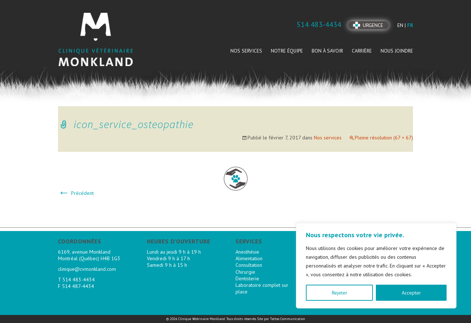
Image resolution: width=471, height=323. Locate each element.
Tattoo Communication (287, 318)
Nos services (246, 50)
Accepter (411, 292)
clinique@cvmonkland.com (87, 269)
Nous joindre (397, 50)
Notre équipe (287, 50)
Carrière (362, 50)
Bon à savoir (327, 50)
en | (402, 25)
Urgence (373, 25)
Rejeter (339, 292)
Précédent (76, 193)
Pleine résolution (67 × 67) (384, 137)
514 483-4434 (78, 279)
